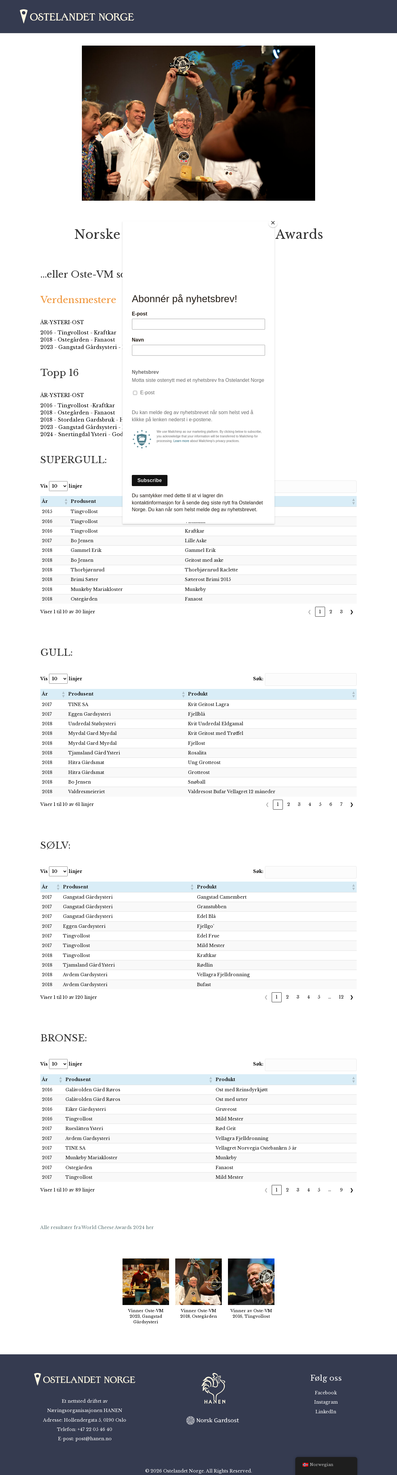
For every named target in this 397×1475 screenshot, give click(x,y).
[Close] (273, 222)
